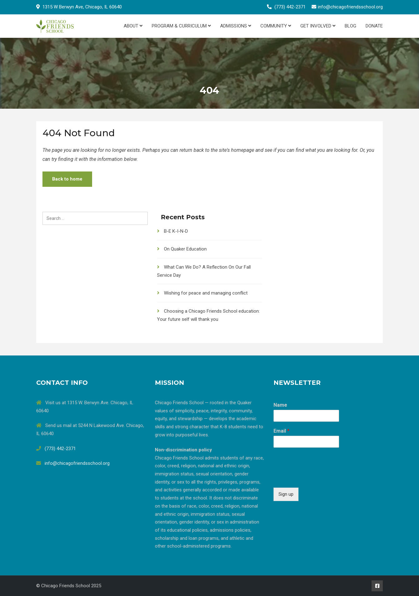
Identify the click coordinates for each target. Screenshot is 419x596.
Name (280, 405)
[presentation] (321, 477)
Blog (350, 26)
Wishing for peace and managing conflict (206, 293)
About (133, 26)
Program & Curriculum (181, 26)
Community (275, 26)
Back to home (67, 179)
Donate (374, 26)
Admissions (235, 26)
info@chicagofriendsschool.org (350, 7)
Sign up (286, 494)
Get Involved (317, 26)
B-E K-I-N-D (176, 231)
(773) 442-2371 (290, 7)
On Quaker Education (185, 249)
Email (281, 431)
